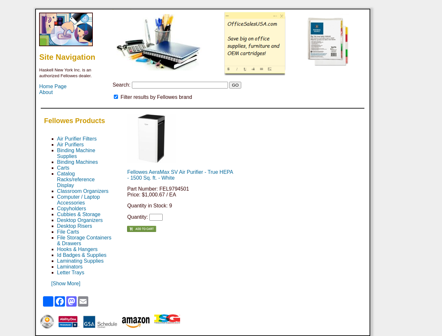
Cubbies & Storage (78, 214)
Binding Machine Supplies (76, 153)
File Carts (68, 232)
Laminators (69, 266)
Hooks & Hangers (77, 249)
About (46, 92)
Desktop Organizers (79, 220)
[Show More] (66, 283)
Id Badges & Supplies (81, 255)
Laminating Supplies (80, 261)
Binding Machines (77, 162)
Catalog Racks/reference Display (76, 179)
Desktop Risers (74, 226)
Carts (63, 168)
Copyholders (71, 208)
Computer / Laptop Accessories (78, 199)
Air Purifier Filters (77, 139)
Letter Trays (70, 272)
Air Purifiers (70, 144)
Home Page (53, 86)
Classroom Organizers (82, 191)
